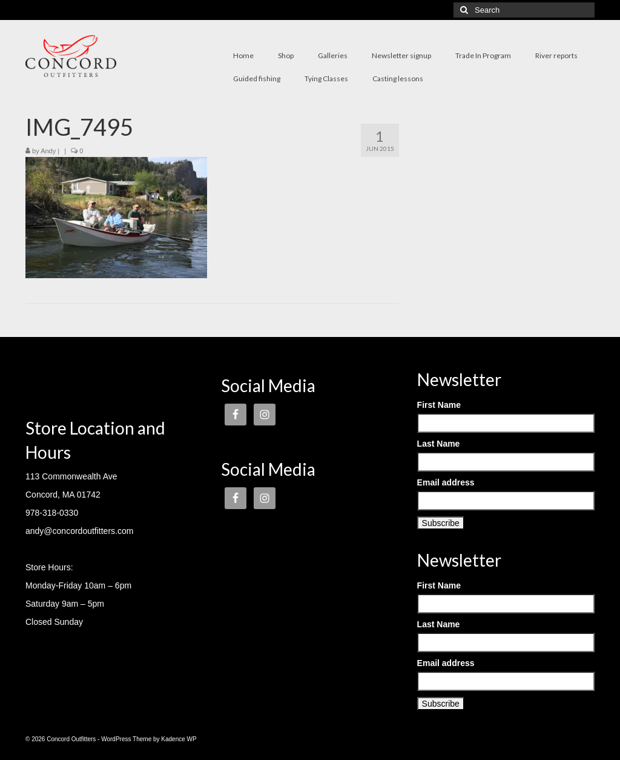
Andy (48, 151)
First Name (439, 405)
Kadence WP (178, 739)
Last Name (438, 443)
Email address (446, 482)
